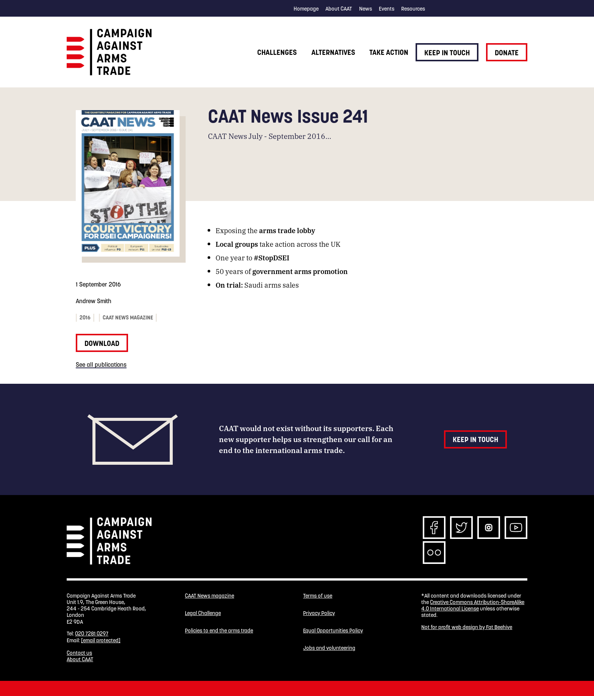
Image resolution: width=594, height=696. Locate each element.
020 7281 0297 (91, 633)
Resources (413, 8)
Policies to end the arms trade (219, 630)
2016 (85, 317)
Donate (507, 52)
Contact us (79, 652)
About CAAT (338, 8)
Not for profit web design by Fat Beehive (466, 627)
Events (386, 8)
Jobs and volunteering (329, 648)
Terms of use (317, 596)
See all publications (101, 364)
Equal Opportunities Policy (333, 630)
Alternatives (333, 52)
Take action (388, 52)
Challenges (277, 52)
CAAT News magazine (128, 317)
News (365, 8)
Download (101, 343)
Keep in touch (447, 52)
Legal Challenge (203, 613)
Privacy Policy (319, 613)
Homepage (306, 8)
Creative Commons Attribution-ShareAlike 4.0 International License (472, 605)
